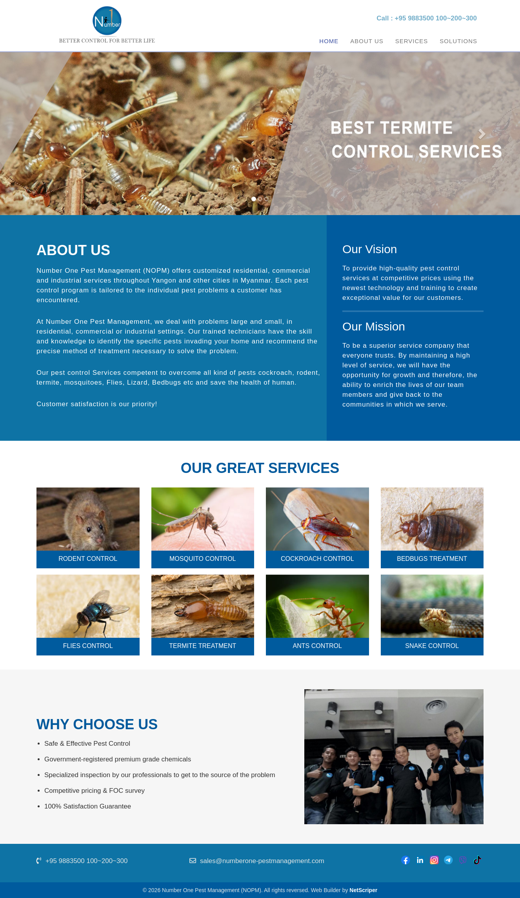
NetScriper (363, 890)
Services (411, 41)
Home (328, 41)
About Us (366, 41)
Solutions (458, 41)
